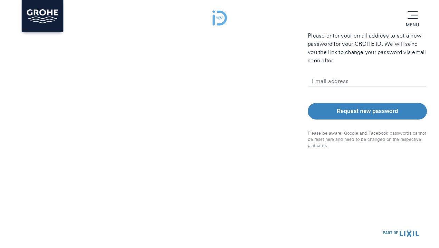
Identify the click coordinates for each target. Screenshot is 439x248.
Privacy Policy (37, 234)
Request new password (367, 111)
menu (412, 15)
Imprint (66, 234)
